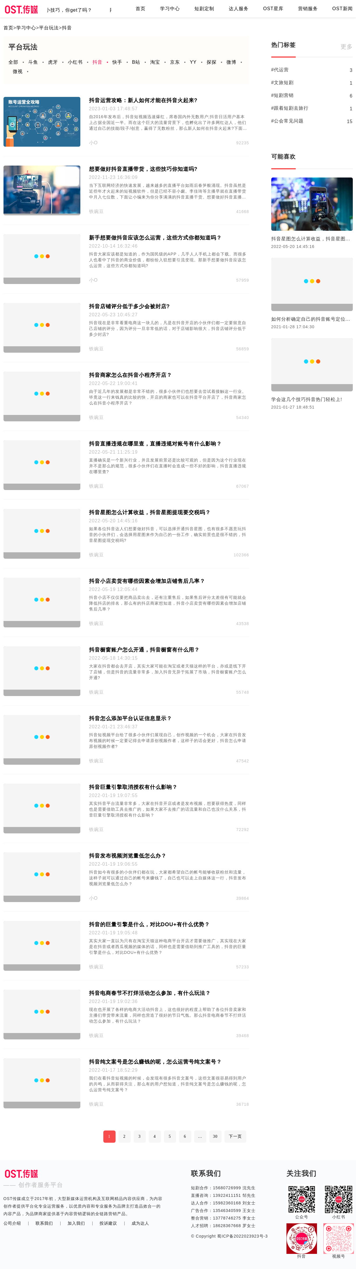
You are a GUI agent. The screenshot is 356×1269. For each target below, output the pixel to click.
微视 (18, 71)
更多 (347, 46)
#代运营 (280, 69)
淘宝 (155, 62)
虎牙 (53, 62)
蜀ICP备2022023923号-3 (242, 1236)
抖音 (67, 27)
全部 (13, 62)
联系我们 (44, 1223)
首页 (141, 8)
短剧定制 (204, 8)
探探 (212, 62)
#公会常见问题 (287, 120)
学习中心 (170, 8)
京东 (175, 62)
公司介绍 (12, 1223)
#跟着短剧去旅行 (290, 108)
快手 (117, 62)
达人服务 (239, 8)
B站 (136, 62)
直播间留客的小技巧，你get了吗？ (57, 10)
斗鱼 (33, 62)
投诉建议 (108, 1223)
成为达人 (140, 1223)
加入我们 (76, 1223)
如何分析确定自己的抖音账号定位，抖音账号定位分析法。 (312, 319)
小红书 (75, 62)
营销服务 (308, 8)
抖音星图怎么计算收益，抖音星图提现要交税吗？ (312, 238)
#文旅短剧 (282, 82)
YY (193, 62)
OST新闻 (342, 8)
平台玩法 (49, 27)
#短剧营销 (282, 95)
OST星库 (273, 8)
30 (215, 1136)
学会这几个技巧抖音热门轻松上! (306, 399)
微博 (231, 62)
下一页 (235, 1136)
